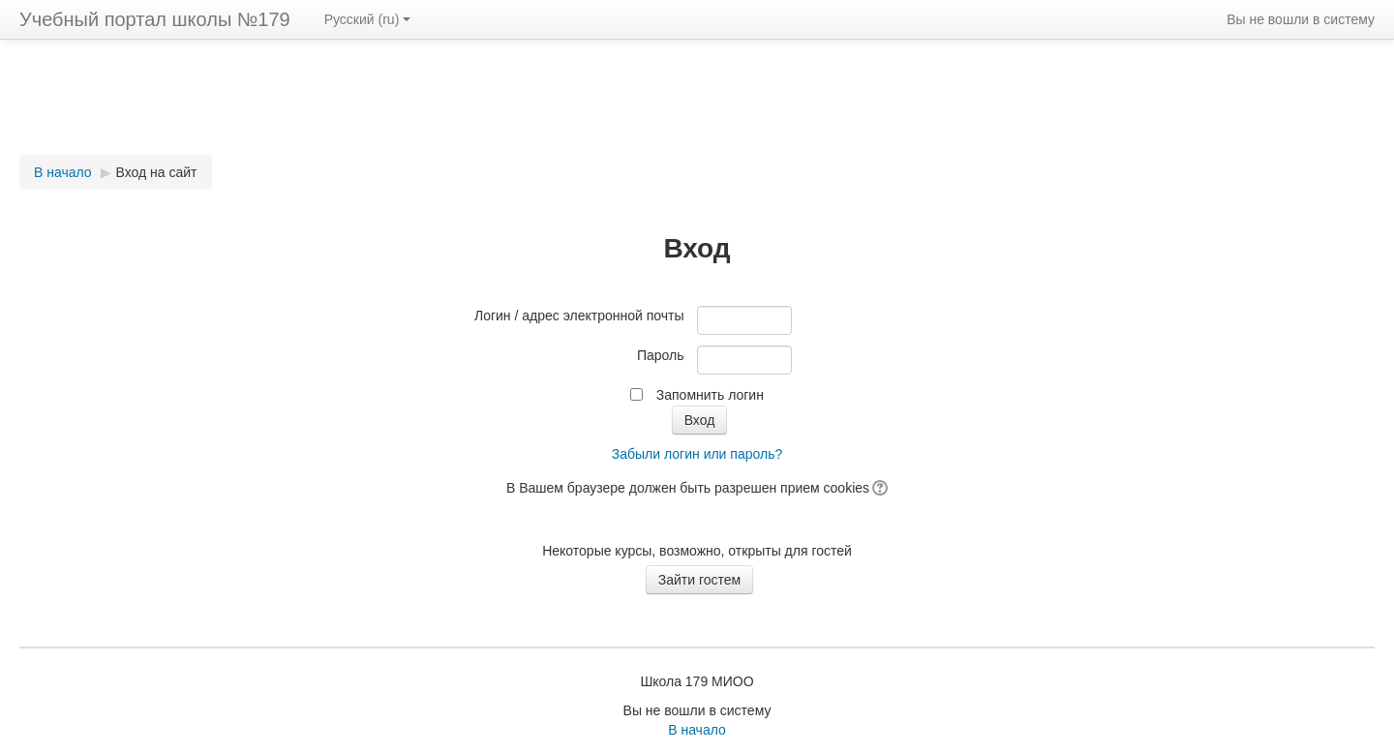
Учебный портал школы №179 (154, 19)
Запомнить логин (710, 395)
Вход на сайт (156, 172)
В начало (63, 172)
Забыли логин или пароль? (697, 454)
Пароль (660, 355)
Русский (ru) (367, 19)
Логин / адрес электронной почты (579, 315)
